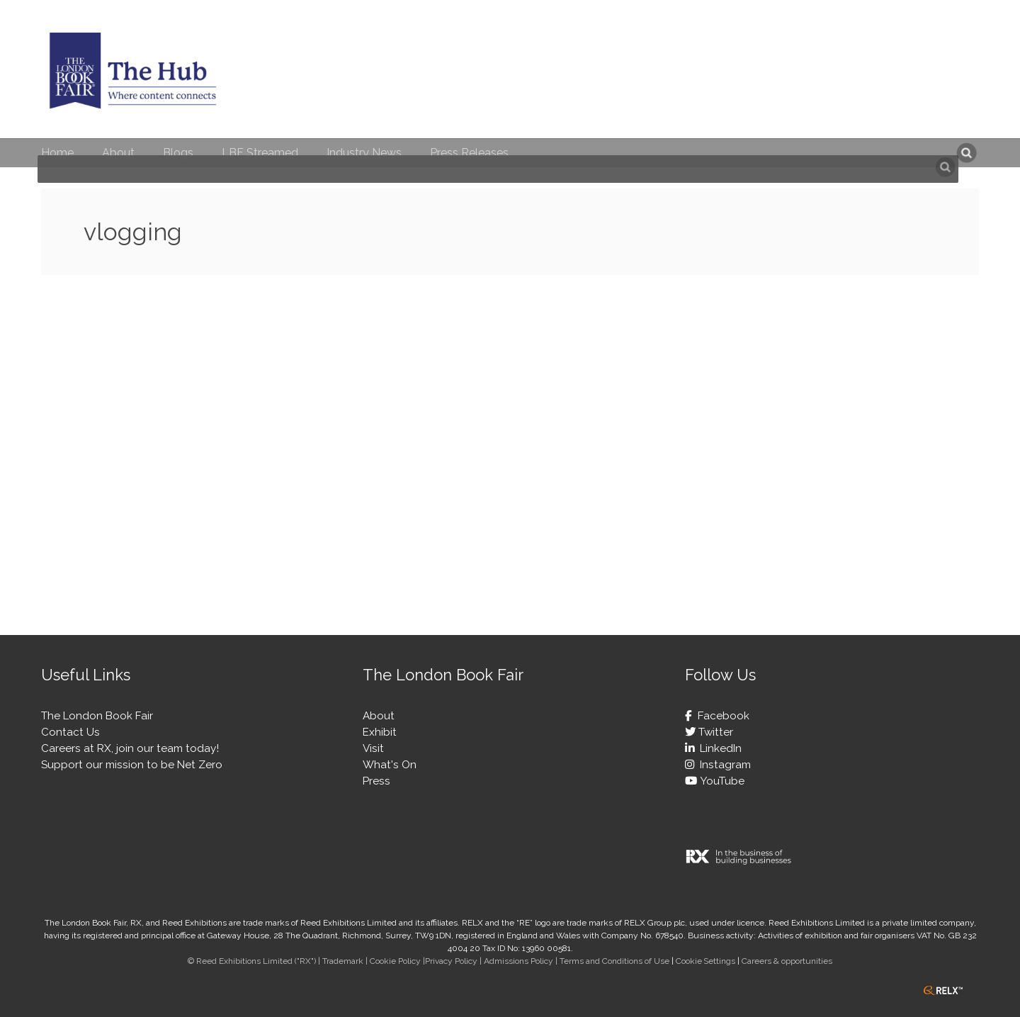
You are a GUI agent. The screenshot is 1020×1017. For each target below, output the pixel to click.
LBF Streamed (260, 152)
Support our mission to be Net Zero (131, 764)
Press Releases (469, 152)
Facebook (720, 715)
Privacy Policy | (454, 961)
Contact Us (70, 732)
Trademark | (346, 961)
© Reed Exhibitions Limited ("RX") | (255, 961)
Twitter (714, 732)
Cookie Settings (705, 961)
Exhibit (380, 732)
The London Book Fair (97, 715)
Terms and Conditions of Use (614, 961)
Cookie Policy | (397, 961)
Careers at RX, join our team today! (130, 748)
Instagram (722, 764)
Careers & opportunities (787, 961)
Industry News (364, 152)
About (118, 152)
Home (57, 152)
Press (376, 781)
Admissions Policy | (522, 961)
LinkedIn (718, 748)
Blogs (178, 152)
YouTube (720, 781)
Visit (373, 748)
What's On (389, 764)
